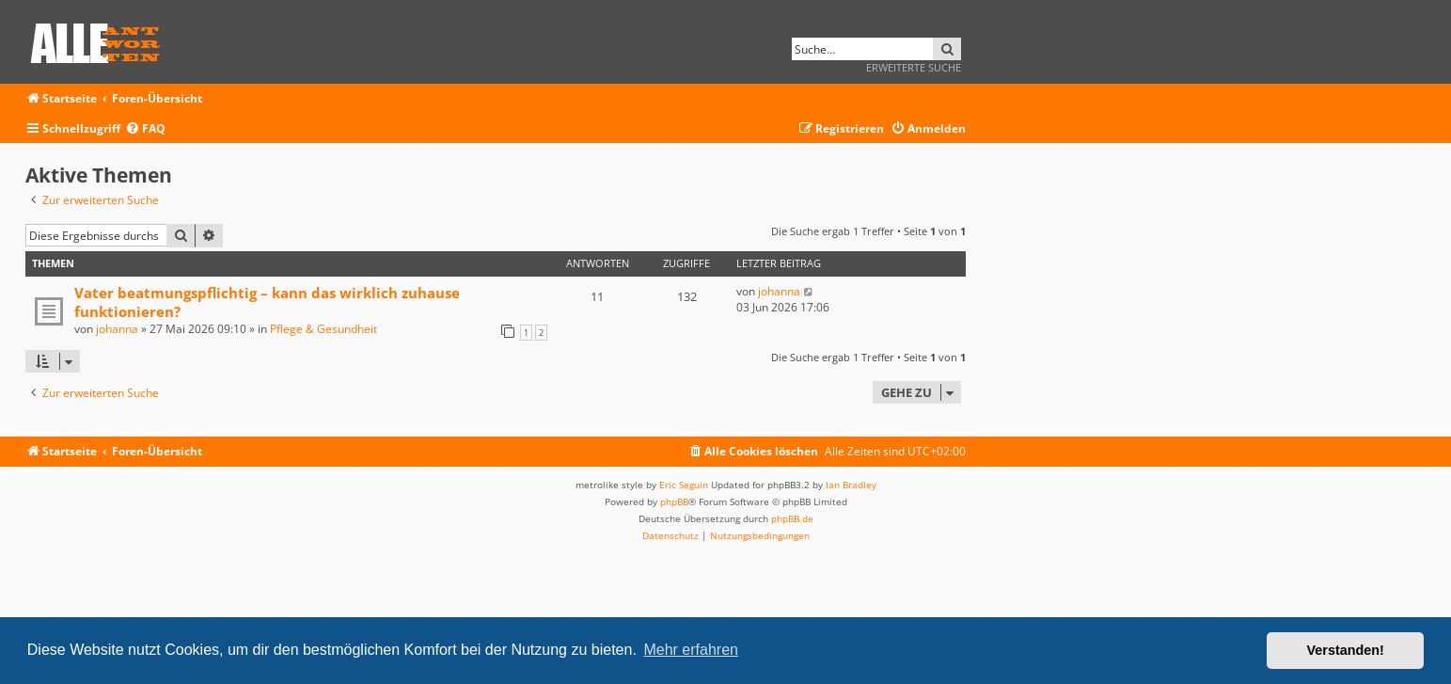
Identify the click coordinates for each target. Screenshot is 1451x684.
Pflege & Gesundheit (323, 329)
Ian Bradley (851, 484)
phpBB (674, 501)
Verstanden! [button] (1345, 650)
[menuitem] (145, 129)
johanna (117, 329)
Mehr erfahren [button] (690, 650)
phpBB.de (792, 518)
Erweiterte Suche (913, 67)
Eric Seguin (683, 484)
